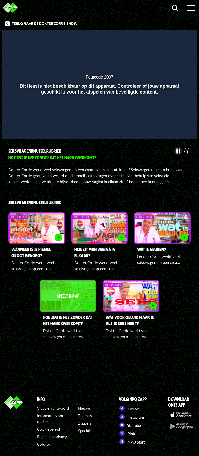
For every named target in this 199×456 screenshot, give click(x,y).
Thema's (85, 415)
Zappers (84, 423)
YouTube (130, 425)
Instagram (131, 417)
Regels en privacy (52, 436)
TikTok (129, 408)
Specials (85, 430)
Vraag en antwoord (53, 408)
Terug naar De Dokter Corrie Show (45, 23)
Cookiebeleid (48, 429)
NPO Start (132, 441)
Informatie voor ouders (50, 418)
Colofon (44, 444)
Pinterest (131, 433)
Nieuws (84, 408)
